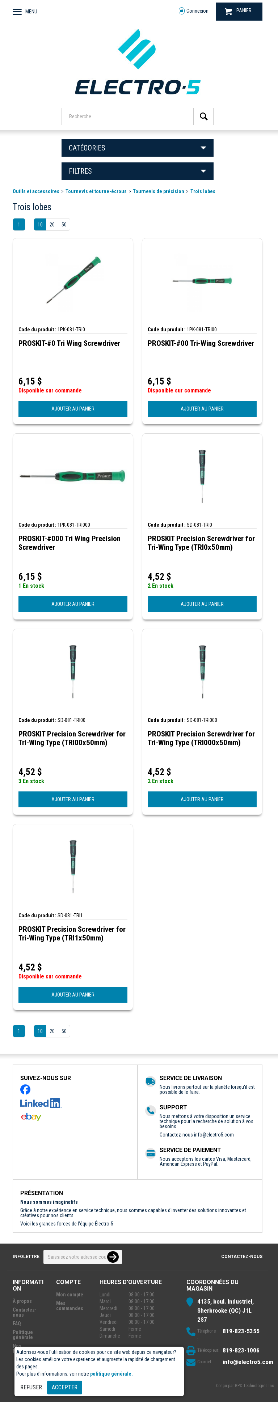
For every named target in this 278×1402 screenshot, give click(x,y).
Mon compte (69, 1294)
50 (64, 224)
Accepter (64, 1387)
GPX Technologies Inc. (255, 1385)
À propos (22, 1301)
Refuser (31, 1387)
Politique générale (23, 1334)
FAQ (17, 1323)
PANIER (238, 11)
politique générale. (111, 1374)
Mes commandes (69, 1305)
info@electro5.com (214, 1135)
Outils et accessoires (36, 191)
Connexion (193, 11)
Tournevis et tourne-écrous (96, 191)
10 (40, 224)
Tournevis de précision (158, 191)
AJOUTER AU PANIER (72, 409)
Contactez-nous (241, 1256)
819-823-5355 (241, 1331)
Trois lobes (202, 191)
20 (52, 224)
